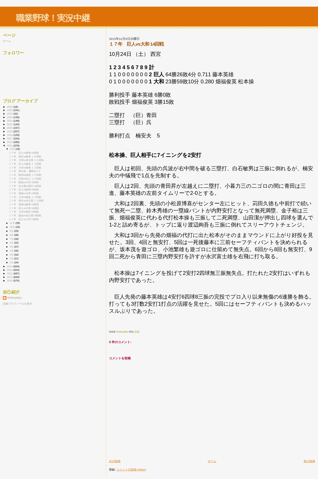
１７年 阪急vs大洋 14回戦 (24, 182)
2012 (10, 273)
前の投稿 (309, 461)
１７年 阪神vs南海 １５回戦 (25, 175)
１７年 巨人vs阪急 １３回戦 (25, 163)
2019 (10, 131)
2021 (10, 124)
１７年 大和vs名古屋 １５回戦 (26, 160)
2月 (12, 258)
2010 (10, 280)
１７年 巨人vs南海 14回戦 (24, 152)
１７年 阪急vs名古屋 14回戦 (25, 215)
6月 (12, 242)
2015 (10, 145)
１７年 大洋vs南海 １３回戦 (25, 167)
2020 (10, 127)
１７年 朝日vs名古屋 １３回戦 (26, 200)
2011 (10, 277)
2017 (10, 138)
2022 (10, 120)
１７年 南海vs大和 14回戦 (24, 193)
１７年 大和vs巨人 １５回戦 (25, 178)
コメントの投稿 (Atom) (131, 469)
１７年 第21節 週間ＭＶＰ (25, 171)
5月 (12, 246)
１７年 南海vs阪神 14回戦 (24, 204)
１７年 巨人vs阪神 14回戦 (24, 189)
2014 (10, 266)
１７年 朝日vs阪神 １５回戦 (25, 156)
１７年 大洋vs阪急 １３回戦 (25, 197)
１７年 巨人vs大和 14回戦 (24, 208)
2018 (10, 134)
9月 (12, 231)
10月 (13, 227)
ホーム (212, 461)
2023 (10, 117)
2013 (10, 269)
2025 (10, 110)
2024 (10, 113)
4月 (12, 250)
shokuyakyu (14, 297)
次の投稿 (114, 461)
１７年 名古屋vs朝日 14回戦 (25, 186)
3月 (12, 254)
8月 (12, 235)
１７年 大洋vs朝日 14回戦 (24, 211)
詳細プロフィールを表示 (17, 303)
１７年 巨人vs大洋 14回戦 (24, 219)
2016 (10, 142)
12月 (13, 149)
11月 (13, 223)
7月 (12, 239)
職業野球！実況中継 (53, 18)
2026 (10, 106)
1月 (12, 262)
